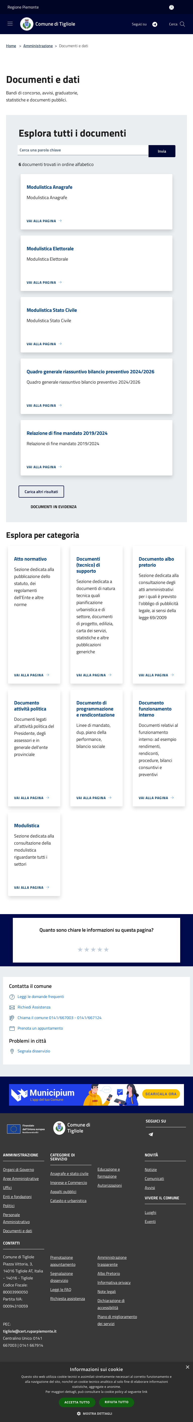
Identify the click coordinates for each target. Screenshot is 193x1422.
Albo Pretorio (109, 1273)
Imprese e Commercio (68, 1182)
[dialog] (96, 1392)
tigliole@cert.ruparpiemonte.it (30, 1331)
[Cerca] (182, 24)
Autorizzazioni (110, 1185)
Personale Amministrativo (16, 1218)
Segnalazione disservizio (61, 1276)
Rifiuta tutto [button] (117, 1402)
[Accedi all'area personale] (171, 7)
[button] (96, 1413)
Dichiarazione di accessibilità (111, 1304)
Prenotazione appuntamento (62, 1260)
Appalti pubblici (63, 1192)
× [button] (187, 1367)
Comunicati (154, 1178)
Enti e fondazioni (17, 1197)
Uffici (7, 1187)
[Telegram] (153, 24)
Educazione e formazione (109, 1172)
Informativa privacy (114, 1282)
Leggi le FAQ (60, 1289)
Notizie (151, 1169)
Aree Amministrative (21, 1178)
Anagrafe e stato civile (69, 1173)
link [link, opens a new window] (145, 1392)
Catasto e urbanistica (68, 1201)
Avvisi (150, 1187)
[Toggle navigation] (10, 24)
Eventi (150, 1221)
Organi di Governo (18, 1169)
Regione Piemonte (23, 7)
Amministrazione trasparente (112, 1260)
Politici (9, 1206)
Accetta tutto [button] (77, 1402)
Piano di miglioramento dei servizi (117, 1320)
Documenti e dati (17, 1231)
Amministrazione (38, 46)
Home (11, 46)
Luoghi (150, 1212)
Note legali (107, 1291)
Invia (162, 151)
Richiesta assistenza (67, 1298)
